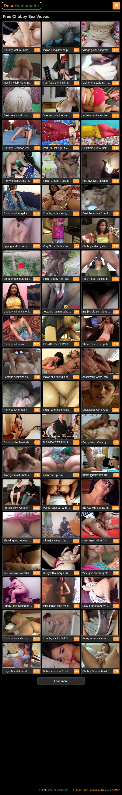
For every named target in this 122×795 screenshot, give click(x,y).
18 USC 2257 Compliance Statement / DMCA (97, 790)
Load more (61, 681)
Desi (21, 5)
